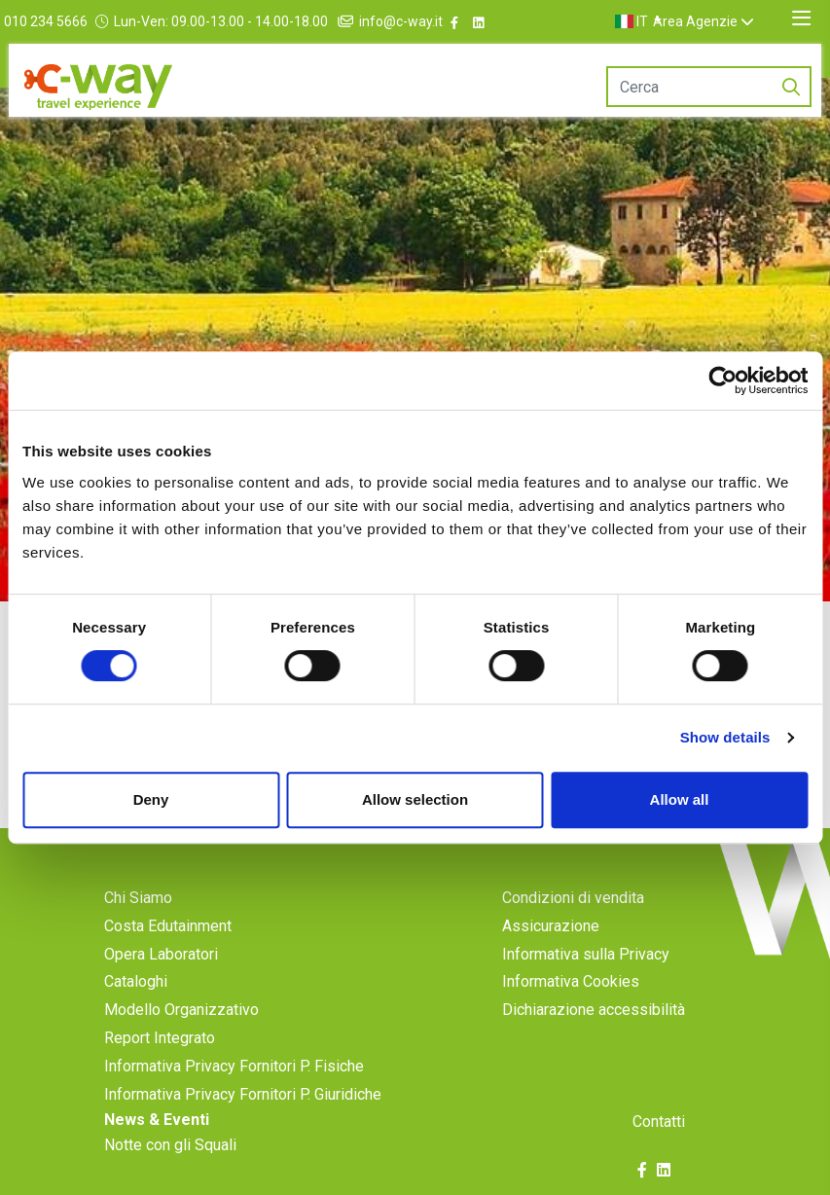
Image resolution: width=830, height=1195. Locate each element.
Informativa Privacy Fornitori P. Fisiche (234, 1066)
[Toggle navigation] (801, 18)
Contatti (658, 1121)
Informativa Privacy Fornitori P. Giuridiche (242, 1094)
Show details (725, 737)
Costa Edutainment (168, 926)
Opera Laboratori (161, 954)
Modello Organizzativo (181, 1009)
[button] (661, 21)
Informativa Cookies (570, 981)
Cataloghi (135, 981)
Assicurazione (550, 926)
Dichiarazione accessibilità (593, 1009)
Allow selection (415, 799)
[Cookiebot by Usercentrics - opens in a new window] (722, 380)
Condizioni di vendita (573, 897)
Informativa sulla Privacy (585, 954)
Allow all (679, 799)
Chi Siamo (138, 897)
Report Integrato (159, 1038)
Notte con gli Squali (170, 1145)
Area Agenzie (717, 21)
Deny (151, 799)
